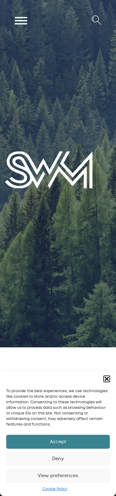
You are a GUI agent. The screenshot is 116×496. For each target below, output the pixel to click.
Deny (58, 459)
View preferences (58, 476)
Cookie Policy (54, 488)
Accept (58, 442)
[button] (107, 379)
